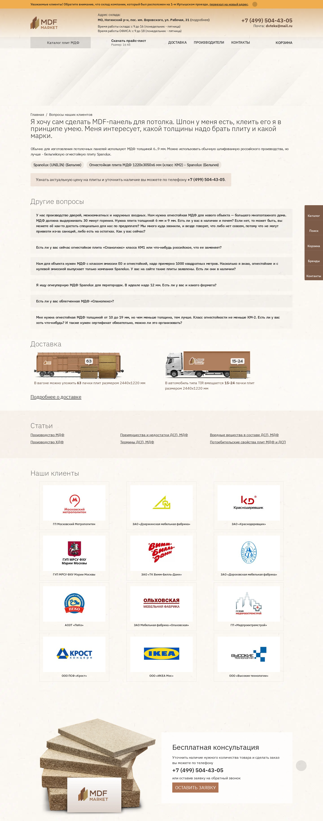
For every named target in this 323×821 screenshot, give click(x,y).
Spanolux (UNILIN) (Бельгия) (55, 165)
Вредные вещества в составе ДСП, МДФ (244, 434)
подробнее (199, 19)
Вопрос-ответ (112, 759)
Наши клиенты (169, 759)
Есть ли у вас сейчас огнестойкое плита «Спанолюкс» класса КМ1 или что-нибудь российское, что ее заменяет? (128, 247)
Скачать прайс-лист (128, 41)
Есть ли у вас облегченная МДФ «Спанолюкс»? (75, 301)
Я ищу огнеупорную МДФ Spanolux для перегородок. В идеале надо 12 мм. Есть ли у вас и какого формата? (126, 284)
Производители (209, 42)
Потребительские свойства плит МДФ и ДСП (248, 442)
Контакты (240, 42)
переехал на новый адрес (229, 4)
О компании (111, 752)
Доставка (177, 42)
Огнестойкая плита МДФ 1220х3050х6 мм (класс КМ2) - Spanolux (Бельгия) (147, 165)
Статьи (124, 767)
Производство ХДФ (47, 442)
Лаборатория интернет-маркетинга (40, 765)
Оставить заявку (195, 682)
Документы (140, 759)
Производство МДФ (47, 434)
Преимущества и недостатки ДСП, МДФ (154, 434)
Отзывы (107, 767)
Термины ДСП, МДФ (137, 442)
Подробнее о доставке (56, 397)
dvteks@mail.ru (279, 26)
